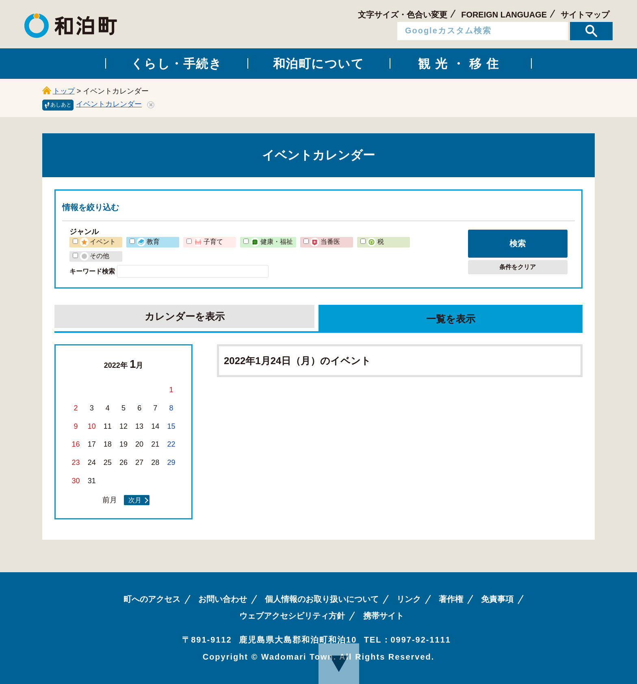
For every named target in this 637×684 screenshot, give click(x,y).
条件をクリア (517, 266)
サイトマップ (585, 14)
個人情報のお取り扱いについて (322, 599)
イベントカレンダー (109, 104)
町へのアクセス (152, 599)
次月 (134, 500)
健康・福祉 (272, 241)
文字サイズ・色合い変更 (402, 14)
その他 (94, 255)
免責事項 (497, 599)
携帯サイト (383, 615)
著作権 (451, 599)
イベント (98, 241)
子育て (208, 241)
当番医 (325, 241)
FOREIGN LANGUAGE (504, 14)
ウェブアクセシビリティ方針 (292, 615)
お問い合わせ (222, 599)
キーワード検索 (92, 271)
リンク (408, 599)
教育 (148, 241)
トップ (64, 91)
